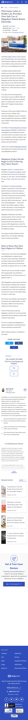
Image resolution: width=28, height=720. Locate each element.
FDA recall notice (16, 186)
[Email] (25, 389)
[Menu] (26, 2)
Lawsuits (4, 653)
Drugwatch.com (7, 2)
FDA (14, 80)
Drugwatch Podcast (20, 661)
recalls (9, 56)
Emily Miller (12, 26)
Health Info (18, 653)
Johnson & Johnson (15, 172)
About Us (4, 668)
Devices (17, 657)
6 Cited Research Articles (18, 32)
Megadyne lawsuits (21, 146)
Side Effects (18, 664)
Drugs (3, 664)
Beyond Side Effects (21, 668)
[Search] (22, 2)
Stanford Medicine (14, 233)
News (6, 7)
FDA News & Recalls (13, 7)
